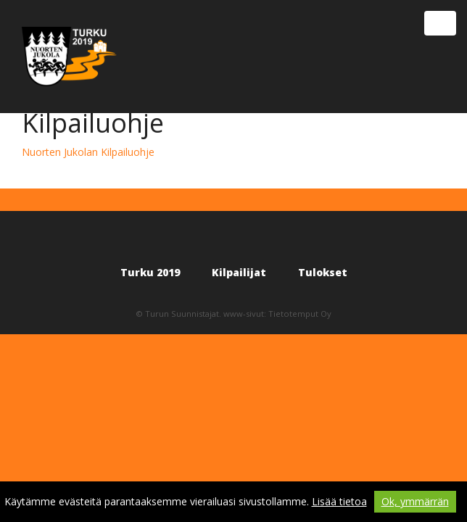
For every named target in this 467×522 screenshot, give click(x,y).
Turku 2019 (150, 272)
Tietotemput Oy (299, 313)
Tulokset (322, 272)
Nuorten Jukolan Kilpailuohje (88, 152)
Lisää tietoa (339, 501)
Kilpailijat (239, 272)
